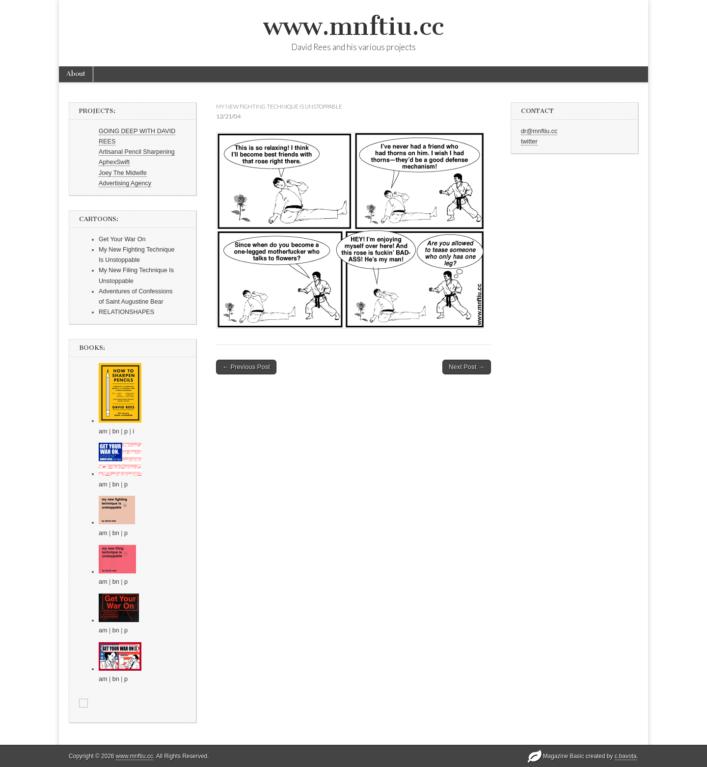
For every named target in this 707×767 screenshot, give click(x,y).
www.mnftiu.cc (353, 26)
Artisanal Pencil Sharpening (137, 151)
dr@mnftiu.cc (539, 131)
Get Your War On (122, 239)
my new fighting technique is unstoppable (279, 106)
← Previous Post (246, 366)
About (75, 74)
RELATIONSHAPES (126, 312)
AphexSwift (114, 162)
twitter (529, 141)
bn (115, 431)
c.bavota (626, 756)
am (103, 431)
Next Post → (467, 366)
